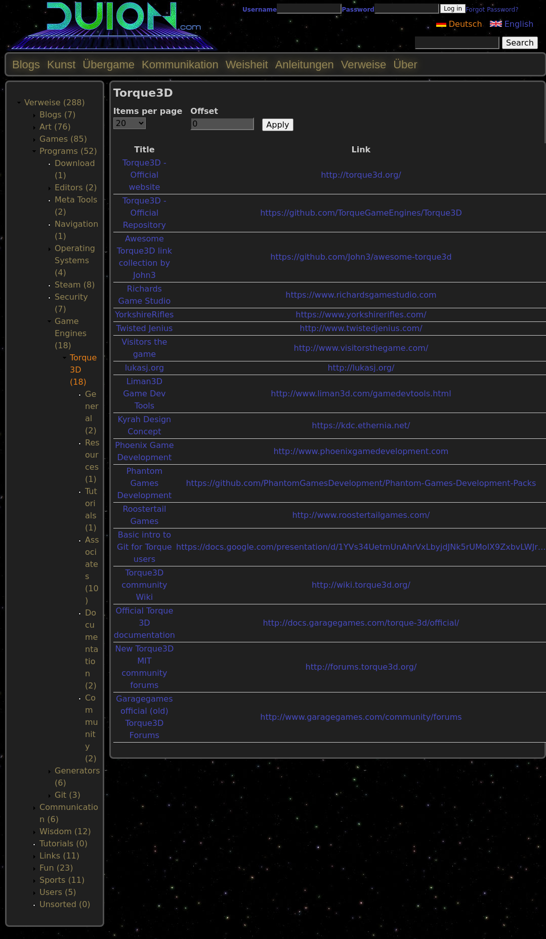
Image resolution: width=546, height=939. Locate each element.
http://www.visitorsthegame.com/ (360, 348)
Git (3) (67, 795)
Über (405, 64)
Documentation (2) (91, 649)
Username (259, 9)
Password (358, 9)
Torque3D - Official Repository (144, 213)
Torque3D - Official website (144, 175)
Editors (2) (76, 187)
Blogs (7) (57, 114)
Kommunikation (180, 64)
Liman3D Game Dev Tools (144, 394)
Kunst (61, 64)
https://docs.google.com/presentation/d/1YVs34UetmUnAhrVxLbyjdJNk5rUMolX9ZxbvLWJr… (361, 547)
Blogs (26, 64)
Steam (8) (75, 285)
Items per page (148, 111)
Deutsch (459, 24)
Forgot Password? (492, 9)
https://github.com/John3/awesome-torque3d (361, 257)
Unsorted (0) (65, 904)
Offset (204, 111)
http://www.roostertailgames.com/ (361, 515)
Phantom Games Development (144, 483)
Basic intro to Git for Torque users (144, 547)
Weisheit (247, 64)
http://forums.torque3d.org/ (361, 667)
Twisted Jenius (144, 328)
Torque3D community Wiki (144, 585)
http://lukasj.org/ (360, 368)
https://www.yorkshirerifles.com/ (361, 314)
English (512, 24)
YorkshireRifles (144, 314)
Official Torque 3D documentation (144, 623)
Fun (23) (56, 868)
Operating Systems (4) (75, 260)
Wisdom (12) (65, 831)
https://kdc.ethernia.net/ (361, 425)
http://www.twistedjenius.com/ (361, 328)
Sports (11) (62, 880)
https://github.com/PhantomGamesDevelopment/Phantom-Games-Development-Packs (361, 483)
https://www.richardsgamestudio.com (360, 295)
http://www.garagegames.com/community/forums (360, 717)
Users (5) (57, 892)
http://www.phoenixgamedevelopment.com (360, 451)
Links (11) (59, 856)
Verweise (363, 64)
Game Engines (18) (71, 333)
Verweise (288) (54, 102)
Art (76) (55, 127)
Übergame (108, 64)
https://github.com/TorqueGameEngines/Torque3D (361, 213)
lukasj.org (144, 368)
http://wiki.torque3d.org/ (361, 585)
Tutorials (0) (63, 843)
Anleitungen (304, 64)
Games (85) (63, 139)
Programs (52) (68, 151)
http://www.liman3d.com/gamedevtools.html (361, 393)
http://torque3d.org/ (361, 175)
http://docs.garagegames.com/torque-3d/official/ (361, 623)
